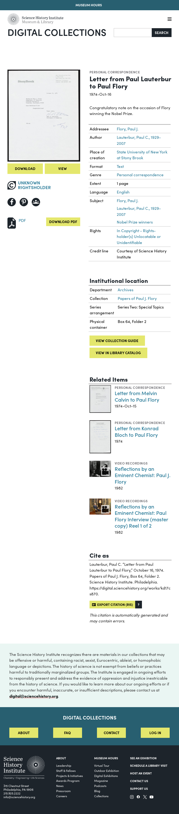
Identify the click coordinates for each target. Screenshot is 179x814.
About (24, 732)
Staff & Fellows (66, 771)
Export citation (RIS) (112, 604)
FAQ (67, 732)
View (62, 168)
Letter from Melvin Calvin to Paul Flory (137, 396)
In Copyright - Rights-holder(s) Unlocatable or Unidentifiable (139, 236)
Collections (101, 796)
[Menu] (170, 19)
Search (162, 32)
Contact (111, 732)
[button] (138, 604)
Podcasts (100, 786)
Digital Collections (56, 31)
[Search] (133, 32)
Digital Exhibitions (106, 776)
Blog (97, 791)
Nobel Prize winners (135, 222)
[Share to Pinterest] (24, 202)
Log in (155, 732)
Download (25, 168)
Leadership (63, 765)
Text (120, 166)
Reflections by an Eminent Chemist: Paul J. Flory (142, 475)
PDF (22, 220)
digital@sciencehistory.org (33, 696)
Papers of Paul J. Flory (137, 298)
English (123, 192)
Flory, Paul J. (127, 129)
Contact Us (139, 781)
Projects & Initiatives (69, 776)
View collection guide (117, 340)
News (60, 786)
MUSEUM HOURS (106, 758)
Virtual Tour (101, 765)
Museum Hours (89, 5)
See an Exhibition (143, 758)
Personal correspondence (115, 72)
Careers (61, 796)
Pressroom (63, 791)
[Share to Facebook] (11, 202)
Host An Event (141, 773)
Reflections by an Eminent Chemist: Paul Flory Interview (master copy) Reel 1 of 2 (141, 516)
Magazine (101, 781)
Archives (125, 289)
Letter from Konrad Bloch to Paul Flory (136, 431)
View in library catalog (118, 352)
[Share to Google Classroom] (36, 202)
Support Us (139, 788)
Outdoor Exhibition (106, 771)
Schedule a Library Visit (148, 765)
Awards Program (67, 781)
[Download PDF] (11, 222)
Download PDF (63, 221)
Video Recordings (131, 463)
